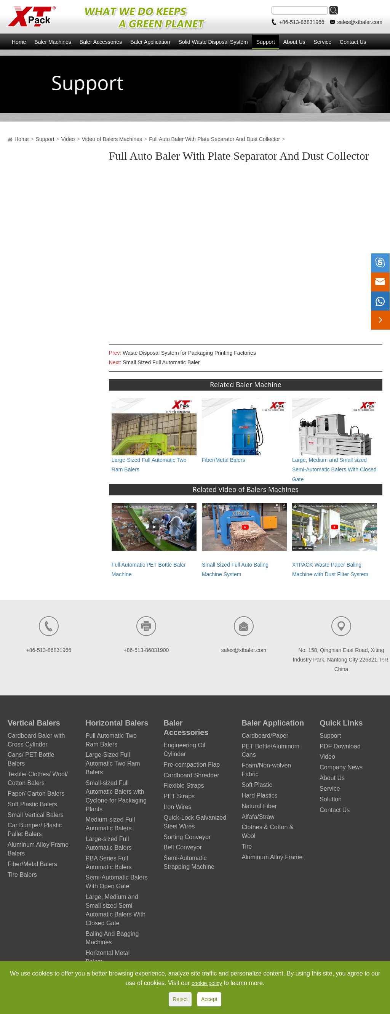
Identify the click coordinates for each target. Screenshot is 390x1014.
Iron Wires (178, 807)
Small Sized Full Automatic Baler (161, 362)
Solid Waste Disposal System (213, 42)
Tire (246, 846)
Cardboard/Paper (264, 735)
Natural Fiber (259, 806)
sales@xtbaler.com (359, 22)
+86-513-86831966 (302, 22)
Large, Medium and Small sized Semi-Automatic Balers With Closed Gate (334, 469)
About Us (294, 42)
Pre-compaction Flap (192, 764)
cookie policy (207, 983)
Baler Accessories (101, 42)
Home (19, 42)
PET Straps (179, 796)
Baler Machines (52, 42)
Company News (341, 767)
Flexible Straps (184, 785)
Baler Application (150, 42)
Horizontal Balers (117, 723)
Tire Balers (22, 874)
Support (265, 42)
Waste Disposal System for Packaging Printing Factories (189, 353)
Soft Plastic (256, 785)
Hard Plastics (259, 795)
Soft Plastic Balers (32, 804)
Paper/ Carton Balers (36, 793)
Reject (180, 999)
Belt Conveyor (183, 847)
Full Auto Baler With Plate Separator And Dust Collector (214, 139)
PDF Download (340, 746)
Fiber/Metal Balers (223, 460)
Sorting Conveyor (187, 837)
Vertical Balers (34, 723)
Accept (209, 999)
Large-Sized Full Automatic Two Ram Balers (113, 763)
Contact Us (353, 42)
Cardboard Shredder (191, 775)
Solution (331, 799)
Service (322, 42)
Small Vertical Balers (36, 815)
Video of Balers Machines (112, 139)
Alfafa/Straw (257, 817)
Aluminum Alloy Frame (271, 857)
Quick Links (341, 723)
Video (68, 139)
